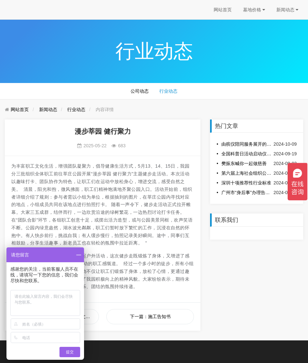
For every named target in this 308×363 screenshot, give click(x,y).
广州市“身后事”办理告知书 (246, 192)
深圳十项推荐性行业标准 (246, 182)
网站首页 (223, 9)
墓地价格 (254, 9)
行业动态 (168, 91)
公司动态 (140, 91)
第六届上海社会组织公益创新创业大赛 (246, 173)
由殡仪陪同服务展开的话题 (246, 144)
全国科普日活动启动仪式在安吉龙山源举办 (246, 153)
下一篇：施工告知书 (150, 316)
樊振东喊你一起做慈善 (244, 163)
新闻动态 (287, 9)
